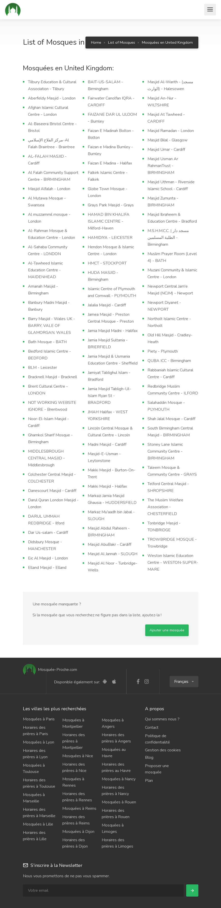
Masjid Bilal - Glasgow (167, 140)
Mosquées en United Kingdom (167, 42)
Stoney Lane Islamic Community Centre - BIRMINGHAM (165, 451)
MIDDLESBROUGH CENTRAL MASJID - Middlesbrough (46, 458)
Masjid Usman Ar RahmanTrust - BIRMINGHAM (163, 165)
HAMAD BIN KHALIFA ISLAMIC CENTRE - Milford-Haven (108, 221)
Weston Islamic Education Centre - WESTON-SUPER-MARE (173, 562)
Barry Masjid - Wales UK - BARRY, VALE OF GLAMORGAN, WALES (51, 325)
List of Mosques (121, 42)
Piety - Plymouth (163, 351)
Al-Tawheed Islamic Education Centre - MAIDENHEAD (45, 270)
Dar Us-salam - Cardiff (48, 532)
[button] (184, 681)
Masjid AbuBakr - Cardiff (109, 544)
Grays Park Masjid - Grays (111, 205)
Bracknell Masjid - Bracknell (52, 377)
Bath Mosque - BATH (47, 342)
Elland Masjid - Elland (47, 567)
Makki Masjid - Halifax (107, 486)
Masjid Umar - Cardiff (166, 149)
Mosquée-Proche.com (50, 669)
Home (96, 42)
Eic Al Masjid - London (48, 558)
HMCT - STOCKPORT (107, 263)
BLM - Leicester (42, 367)
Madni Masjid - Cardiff (107, 444)
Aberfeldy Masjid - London (52, 98)
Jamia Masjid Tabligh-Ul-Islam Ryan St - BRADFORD (109, 395)
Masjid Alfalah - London (49, 189)
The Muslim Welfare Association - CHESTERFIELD (165, 507)
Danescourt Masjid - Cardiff (52, 490)
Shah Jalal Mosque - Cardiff (171, 419)
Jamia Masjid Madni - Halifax (113, 331)
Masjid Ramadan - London (171, 131)
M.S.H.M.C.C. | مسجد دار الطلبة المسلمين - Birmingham (168, 237)
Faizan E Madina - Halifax (110, 163)
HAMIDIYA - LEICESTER (110, 237)
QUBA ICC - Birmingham (169, 361)
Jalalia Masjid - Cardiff (107, 305)
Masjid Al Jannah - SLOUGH (112, 554)
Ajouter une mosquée (167, 630)
